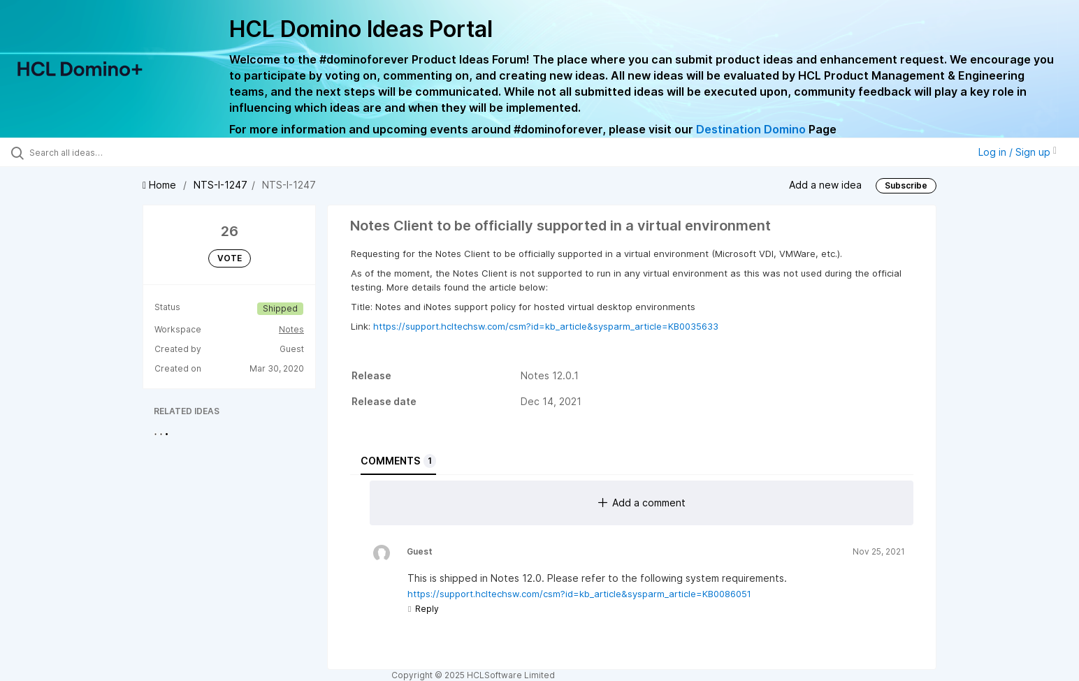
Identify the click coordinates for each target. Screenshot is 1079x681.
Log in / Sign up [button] (1017, 152)
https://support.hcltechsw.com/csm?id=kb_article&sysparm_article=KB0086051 (579, 593)
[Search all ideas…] (125, 152)
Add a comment (642, 502)
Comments (398, 461)
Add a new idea (825, 185)
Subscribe (906, 185)
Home (161, 185)
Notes (291, 329)
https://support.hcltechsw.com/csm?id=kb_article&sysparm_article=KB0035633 (545, 326)
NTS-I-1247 (220, 185)
